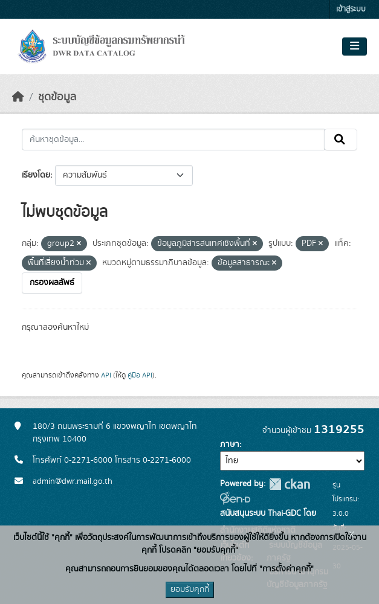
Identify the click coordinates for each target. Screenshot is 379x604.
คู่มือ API (140, 375)
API (106, 375)
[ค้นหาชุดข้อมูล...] (173, 139)
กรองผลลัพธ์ (52, 283)
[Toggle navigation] (354, 46)
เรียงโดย (36, 175)
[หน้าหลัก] (18, 97)
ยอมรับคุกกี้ (189, 589)
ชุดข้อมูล (57, 97)
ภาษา (229, 445)
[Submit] (340, 139)
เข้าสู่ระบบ (351, 9)
